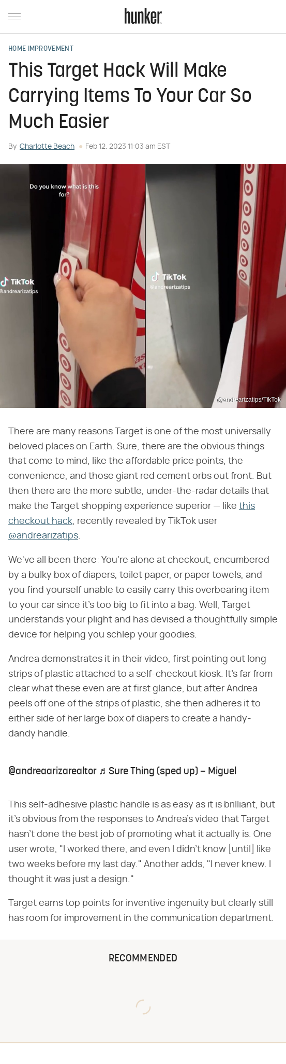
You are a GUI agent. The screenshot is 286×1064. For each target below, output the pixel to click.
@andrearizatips (43, 536)
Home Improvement (40, 49)
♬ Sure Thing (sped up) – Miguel (167, 772)
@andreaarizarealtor (52, 772)
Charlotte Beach (47, 146)
